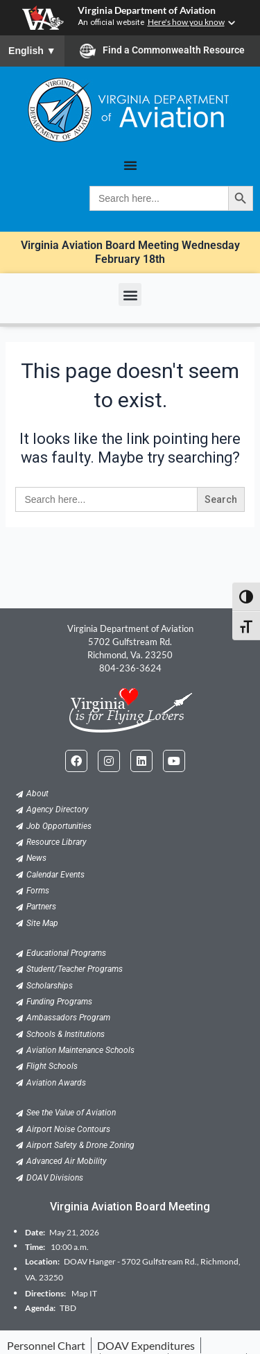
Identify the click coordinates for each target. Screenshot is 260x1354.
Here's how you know (186, 21)
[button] (130, 294)
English (32, 50)
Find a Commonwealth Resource (162, 51)
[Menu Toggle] (130, 165)
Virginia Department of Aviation (147, 10)
